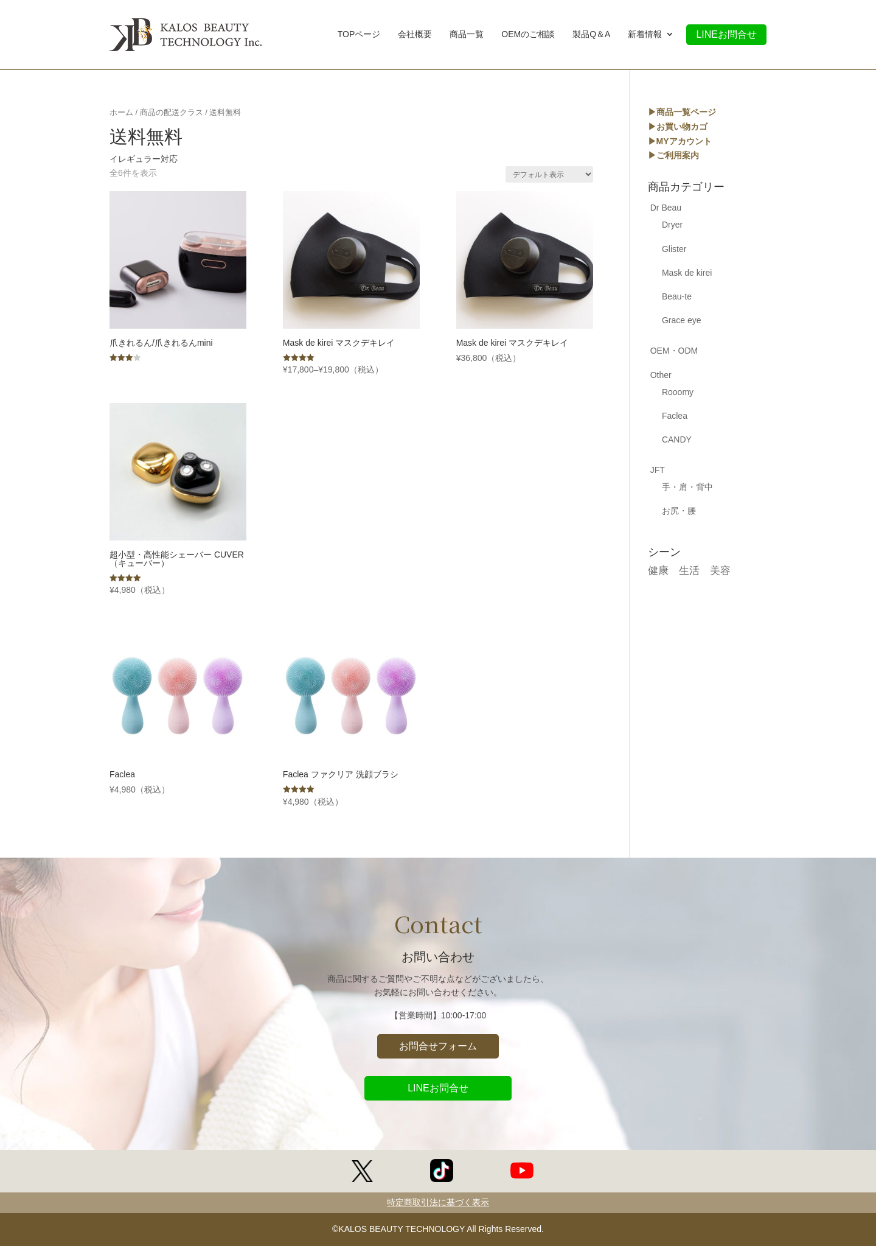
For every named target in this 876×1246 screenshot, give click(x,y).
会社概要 (415, 35)
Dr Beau (665, 207)
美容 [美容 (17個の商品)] (720, 570)
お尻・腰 (679, 511)
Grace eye (681, 320)
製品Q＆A (591, 35)
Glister (674, 249)
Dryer (672, 224)
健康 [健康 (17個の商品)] (658, 570)
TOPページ (359, 35)
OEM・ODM (674, 350)
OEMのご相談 (528, 35)
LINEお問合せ (726, 34)
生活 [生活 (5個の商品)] (689, 570)
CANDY (677, 439)
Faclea (674, 416)
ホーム (121, 112)
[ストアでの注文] (549, 174)
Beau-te (677, 296)
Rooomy (677, 392)
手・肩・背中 (687, 487)
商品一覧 (467, 35)
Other (661, 375)
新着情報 (645, 35)
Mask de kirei (687, 273)
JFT (657, 470)
